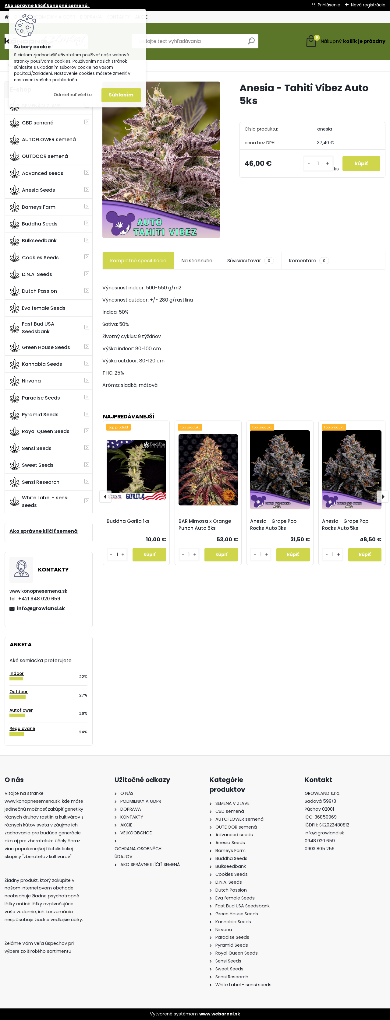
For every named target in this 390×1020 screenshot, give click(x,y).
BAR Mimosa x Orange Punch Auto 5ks (205, 524)
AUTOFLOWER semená (43, 140)
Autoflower (21, 710)
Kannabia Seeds (36, 364)
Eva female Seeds (38, 308)
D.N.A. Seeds (31, 274)
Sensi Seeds (30, 448)
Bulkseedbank (33, 241)
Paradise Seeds (35, 398)
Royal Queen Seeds (39, 431)
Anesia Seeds (32, 190)
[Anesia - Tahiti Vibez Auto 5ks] (161, 160)
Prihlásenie (329, 5)
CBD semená (32, 123)
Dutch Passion (33, 291)
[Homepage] (7, 17)
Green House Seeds (40, 347)
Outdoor (18, 692)
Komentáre (309, 260)
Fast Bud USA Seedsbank (32, 327)
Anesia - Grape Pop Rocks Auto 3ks (273, 524)
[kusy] (318, 163)
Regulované (22, 729)
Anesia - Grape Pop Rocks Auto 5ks (345, 524)
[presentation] (105, 497)
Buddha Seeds (34, 224)
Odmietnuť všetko (73, 95)
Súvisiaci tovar (250, 260)
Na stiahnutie (196, 260)
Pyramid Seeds (34, 415)
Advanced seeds (36, 173)
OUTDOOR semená (39, 156)
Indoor (16, 673)
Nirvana (25, 381)
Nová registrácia (368, 5)
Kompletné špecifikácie (138, 260)
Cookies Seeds (34, 257)
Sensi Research (34, 482)
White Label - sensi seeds (39, 501)
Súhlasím (121, 94)
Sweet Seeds (32, 465)
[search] (251, 43)
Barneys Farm (32, 207)
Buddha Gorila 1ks (128, 521)
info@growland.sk (41, 608)
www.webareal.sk (219, 1014)
